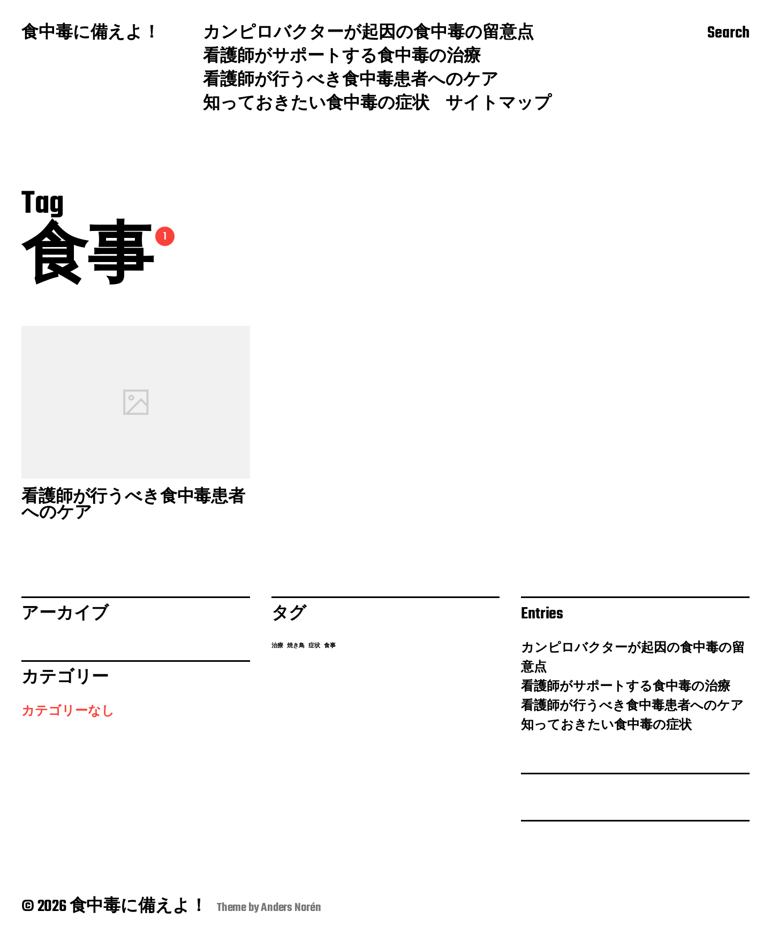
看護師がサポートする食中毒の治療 (342, 57)
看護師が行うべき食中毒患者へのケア (350, 81)
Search (728, 33)
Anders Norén (291, 908)
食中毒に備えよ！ (90, 34)
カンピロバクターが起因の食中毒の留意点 (368, 34)
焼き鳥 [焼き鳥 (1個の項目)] (296, 646)
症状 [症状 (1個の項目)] (314, 646)
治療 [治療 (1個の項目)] (277, 646)
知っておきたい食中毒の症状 (316, 104)
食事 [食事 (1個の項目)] (330, 646)
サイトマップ (498, 104)
